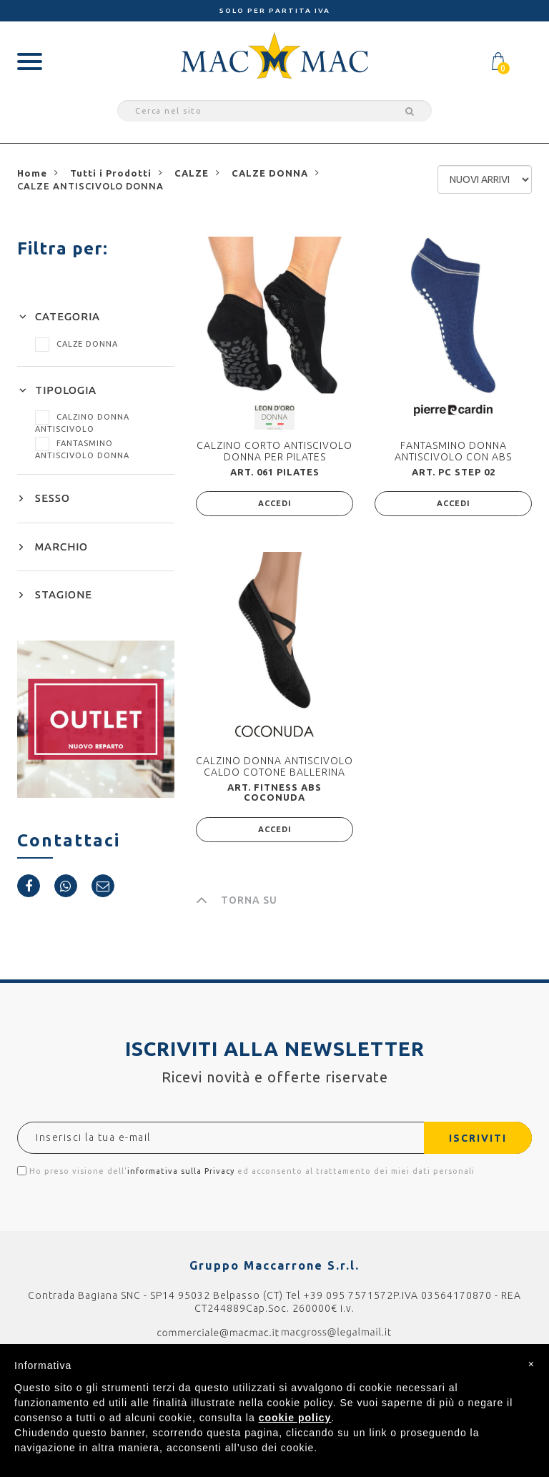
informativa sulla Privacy (180, 1171)
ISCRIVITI (477, 1138)
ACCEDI (275, 503)
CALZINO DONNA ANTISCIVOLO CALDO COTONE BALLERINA (274, 766)
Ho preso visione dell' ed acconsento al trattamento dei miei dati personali (246, 1170)
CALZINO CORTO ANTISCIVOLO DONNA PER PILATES (274, 451)
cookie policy (295, 1417)
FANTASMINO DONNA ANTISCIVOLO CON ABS (453, 451)
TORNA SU (236, 900)
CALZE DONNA (76, 344)
